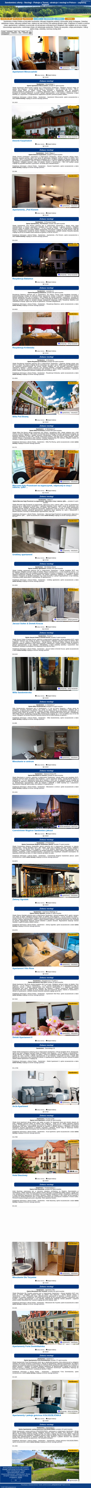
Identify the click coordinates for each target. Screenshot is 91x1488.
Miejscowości (28, 18)
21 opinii (53, 913)
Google (5, 1469)
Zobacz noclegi (46, 81)
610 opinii (53, 1189)
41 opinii (75, 501)
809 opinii (53, 430)
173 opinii (59, 1360)
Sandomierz (73, 38)
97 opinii (56, 85)
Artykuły (70, 18)
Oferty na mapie (17, 18)
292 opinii (55, 292)
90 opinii (53, 1120)
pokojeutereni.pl (85, 1)
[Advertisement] (45, 1225)
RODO (20, 1477)
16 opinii (55, 982)
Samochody (49, 18)
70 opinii (61, 844)
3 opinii (58, 637)
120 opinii (64, 1429)
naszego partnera (42, 98)
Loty (38, 18)
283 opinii (56, 1291)
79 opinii (54, 154)
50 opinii (55, 775)
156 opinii (56, 223)
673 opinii (54, 706)
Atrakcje (59, 18)
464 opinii (55, 361)
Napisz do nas (66, 1484)
